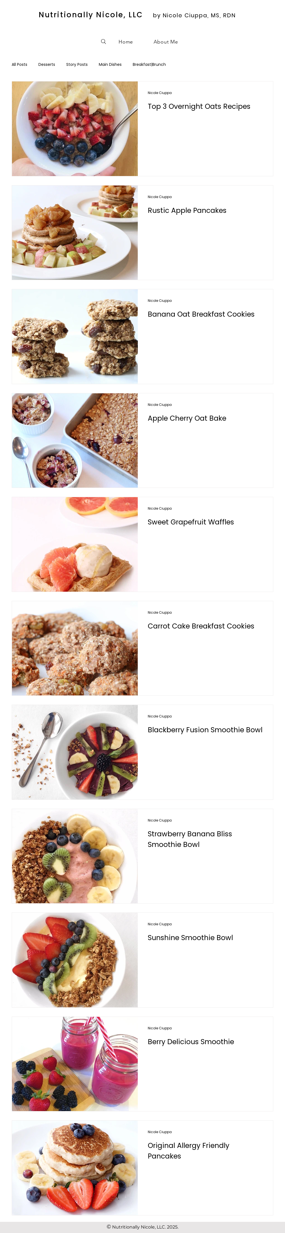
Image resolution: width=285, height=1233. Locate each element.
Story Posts (77, 64)
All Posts (19, 64)
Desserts (46, 64)
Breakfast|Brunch (149, 64)
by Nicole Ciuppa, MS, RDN (194, 15)
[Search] (103, 41)
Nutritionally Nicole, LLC (91, 15)
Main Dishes (110, 64)
